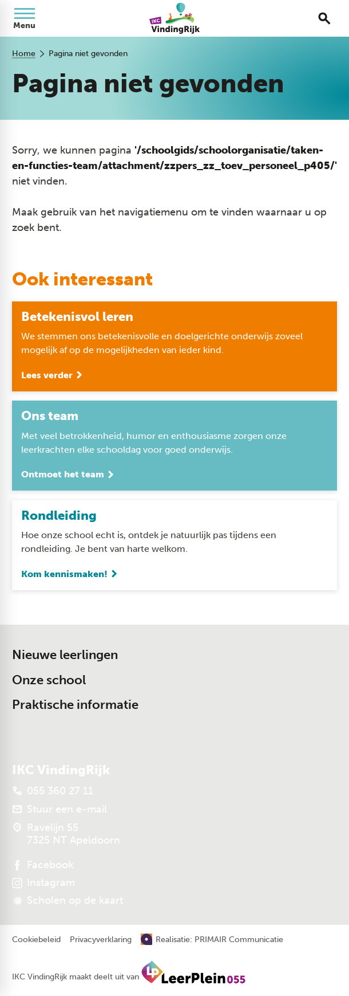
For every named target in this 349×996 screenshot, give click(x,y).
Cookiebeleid (36, 939)
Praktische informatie (75, 704)
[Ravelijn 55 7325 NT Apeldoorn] (66, 833)
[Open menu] (24, 18)
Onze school (49, 680)
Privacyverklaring (101, 939)
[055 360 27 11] (52, 791)
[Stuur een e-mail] (59, 809)
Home (23, 53)
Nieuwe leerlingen (65, 654)
